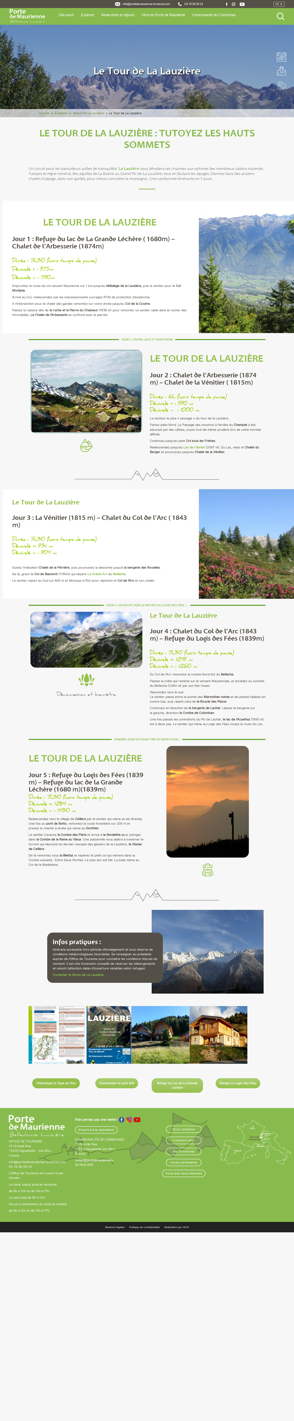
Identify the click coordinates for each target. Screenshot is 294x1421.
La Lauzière (128, 168)
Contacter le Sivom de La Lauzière (78, 975)
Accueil (44, 113)
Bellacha (119, 574)
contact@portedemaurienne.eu (94, 1160)
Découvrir (66, 15)
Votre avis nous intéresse (183, 1173)
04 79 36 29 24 (193, 4)
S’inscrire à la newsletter (96, 1130)
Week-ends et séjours (118, 15)
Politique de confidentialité (144, 1227)
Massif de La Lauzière (88, 113)
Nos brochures (184, 1151)
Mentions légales (115, 1227)
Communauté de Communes (214, 15)
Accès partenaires (184, 1162)
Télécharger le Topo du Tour (56, 1083)
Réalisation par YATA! (176, 1227)
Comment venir (184, 1140)
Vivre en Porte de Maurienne (163, 15)
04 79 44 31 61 (84, 1165)
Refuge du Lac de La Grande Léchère (177, 1085)
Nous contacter (183, 1129)
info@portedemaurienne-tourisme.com (146, 4)
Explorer (87, 15)
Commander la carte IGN (116, 1083)
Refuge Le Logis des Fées (238, 1083)
